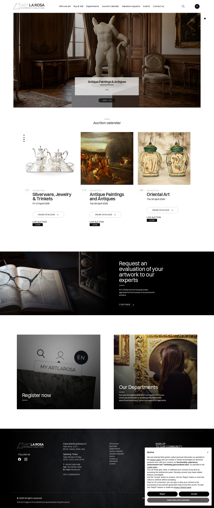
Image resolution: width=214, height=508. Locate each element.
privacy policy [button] (155, 460)
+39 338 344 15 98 (74, 467)
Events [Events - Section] (146, 6)
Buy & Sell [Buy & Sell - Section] (78, 6)
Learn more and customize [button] (178, 500)
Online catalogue (46, 214)
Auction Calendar (116, 451)
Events (112, 456)
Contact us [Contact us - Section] (158, 6)
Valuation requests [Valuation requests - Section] (131, 6)
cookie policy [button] (152, 467)
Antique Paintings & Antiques (107, 73)
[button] (207, 452)
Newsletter (113, 461)
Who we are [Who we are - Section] (65, 6)
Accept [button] (194, 494)
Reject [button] (162, 494)
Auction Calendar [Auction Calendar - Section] (110, 6)
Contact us (113, 459)
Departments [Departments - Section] (92, 6)
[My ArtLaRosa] (190, 6)
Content (112, 464)
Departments (114, 449)
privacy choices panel (182, 487)
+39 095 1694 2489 (72, 464)
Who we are (114, 444)
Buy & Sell (113, 446)
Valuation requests (116, 454)
